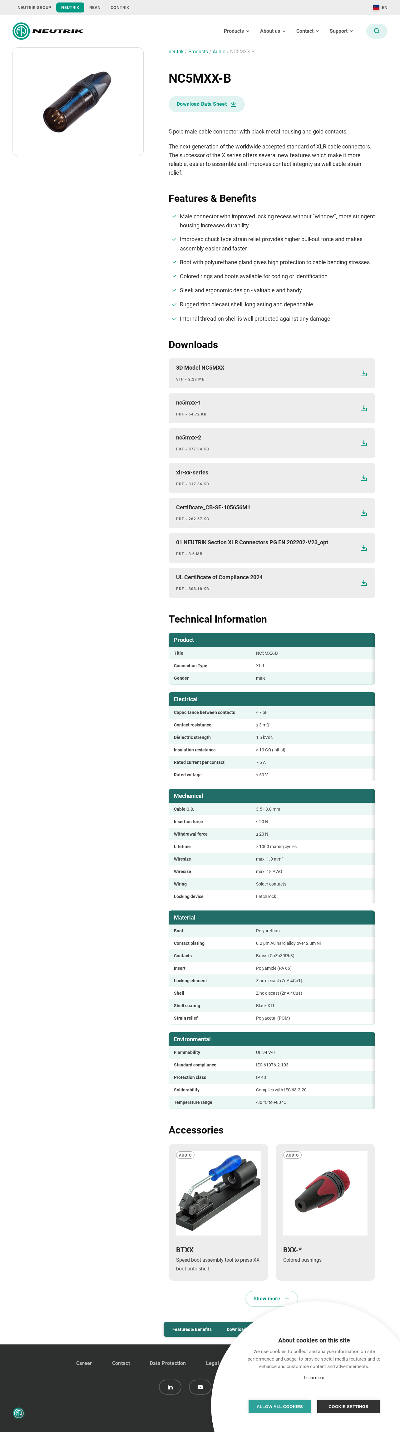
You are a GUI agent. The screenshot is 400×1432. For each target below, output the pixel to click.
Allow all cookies (280, 1406)
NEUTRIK (70, 7)
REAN (95, 7)
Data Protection (168, 1363)
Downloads (238, 1329)
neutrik (177, 52)
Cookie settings (348, 1406)
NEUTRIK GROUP (34, 7)
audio (220, 52)
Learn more (314, 1377)
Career (84, 1363)
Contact (121, 1363)
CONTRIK (120, 7)
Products (198, 52)
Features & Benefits (192, 1329)
